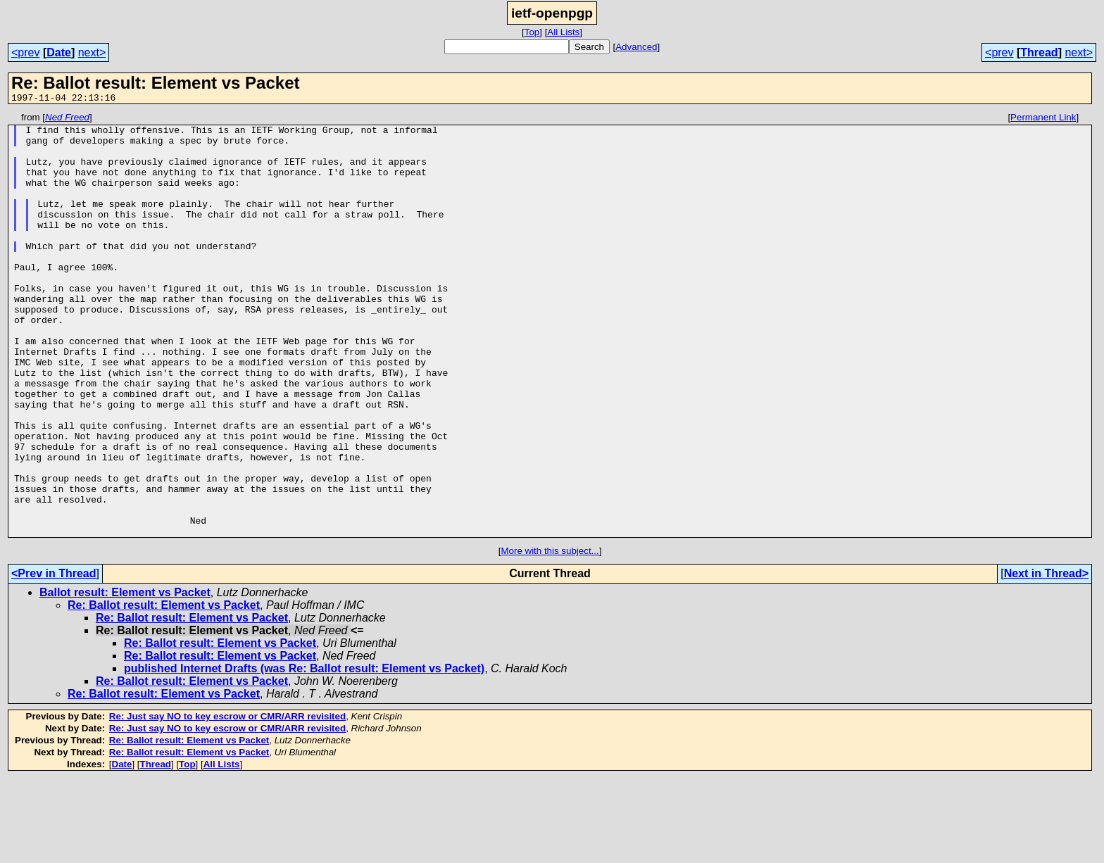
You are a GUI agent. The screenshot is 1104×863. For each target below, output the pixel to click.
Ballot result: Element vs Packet (125, 677)
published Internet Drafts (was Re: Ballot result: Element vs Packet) (304, 753)
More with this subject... (549, 635)
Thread (1039, 52)
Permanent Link (1043, 119)
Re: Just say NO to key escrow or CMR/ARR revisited (227, 800)
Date (58, 52)
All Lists (563, 32)
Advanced (636, 47)
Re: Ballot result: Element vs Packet (164, 689)
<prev (25, 52)
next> (92, 52)
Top (532, 32)
